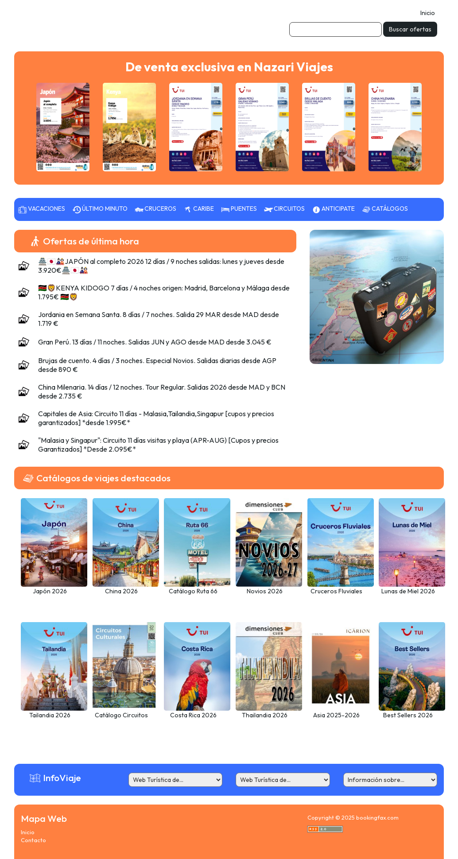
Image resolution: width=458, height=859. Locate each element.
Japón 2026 (50, 591)
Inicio (427, 13)
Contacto (33, 840)
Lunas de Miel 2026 (408, 591)
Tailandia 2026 (49, 715)
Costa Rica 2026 (193, 715)
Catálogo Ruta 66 (193, 591)
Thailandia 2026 (264, 715)
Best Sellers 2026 (408, 715)
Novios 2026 (265, 591)
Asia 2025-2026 (336, 715)
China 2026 (121, 591)
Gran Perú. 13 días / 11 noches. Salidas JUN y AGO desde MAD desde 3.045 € (155, 341)
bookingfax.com (377, 817)
